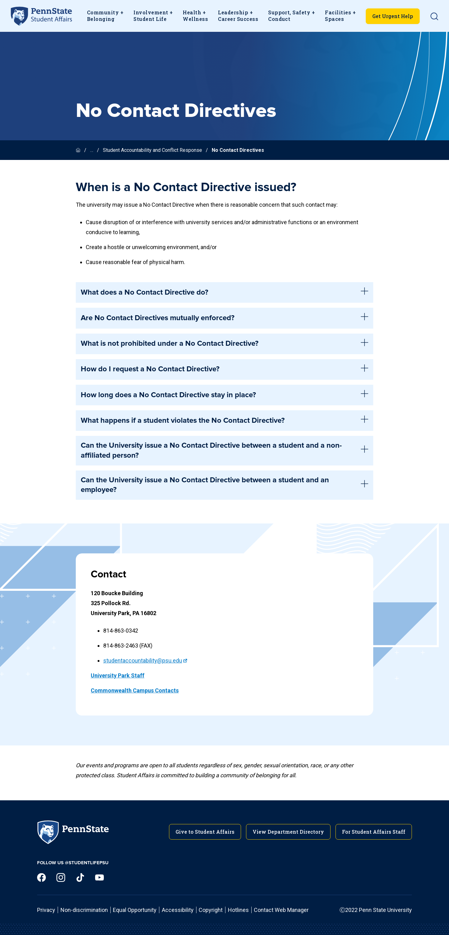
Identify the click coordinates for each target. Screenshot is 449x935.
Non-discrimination (84, 910)
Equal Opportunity (135, 910)
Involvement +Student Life (153, 15)
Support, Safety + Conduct (291, 15)
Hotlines (238, 910)
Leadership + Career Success (238, 15)
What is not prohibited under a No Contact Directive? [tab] (224, 344)
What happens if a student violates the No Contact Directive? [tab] (224, 420)
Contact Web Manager (281, 910)
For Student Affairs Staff (373, 831)
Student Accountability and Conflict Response (152, 150)
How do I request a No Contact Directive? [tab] (224, 369)
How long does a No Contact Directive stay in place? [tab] (224, 395)
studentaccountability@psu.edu (142, 660)
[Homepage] (79, 150)
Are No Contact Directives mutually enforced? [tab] (224, 318)
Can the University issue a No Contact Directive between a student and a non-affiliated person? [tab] (224, 450)
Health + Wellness (195, 15)
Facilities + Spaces (340, 15)
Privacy (46, 910)
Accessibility (178, 910)
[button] (434, 16)
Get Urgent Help (392, 16)
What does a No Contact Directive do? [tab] (224, 292)
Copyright (211, 910)
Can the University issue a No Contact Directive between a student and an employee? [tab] (224, 485)
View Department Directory (288, 831)
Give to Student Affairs (205, 831)
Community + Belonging (105, 15)
